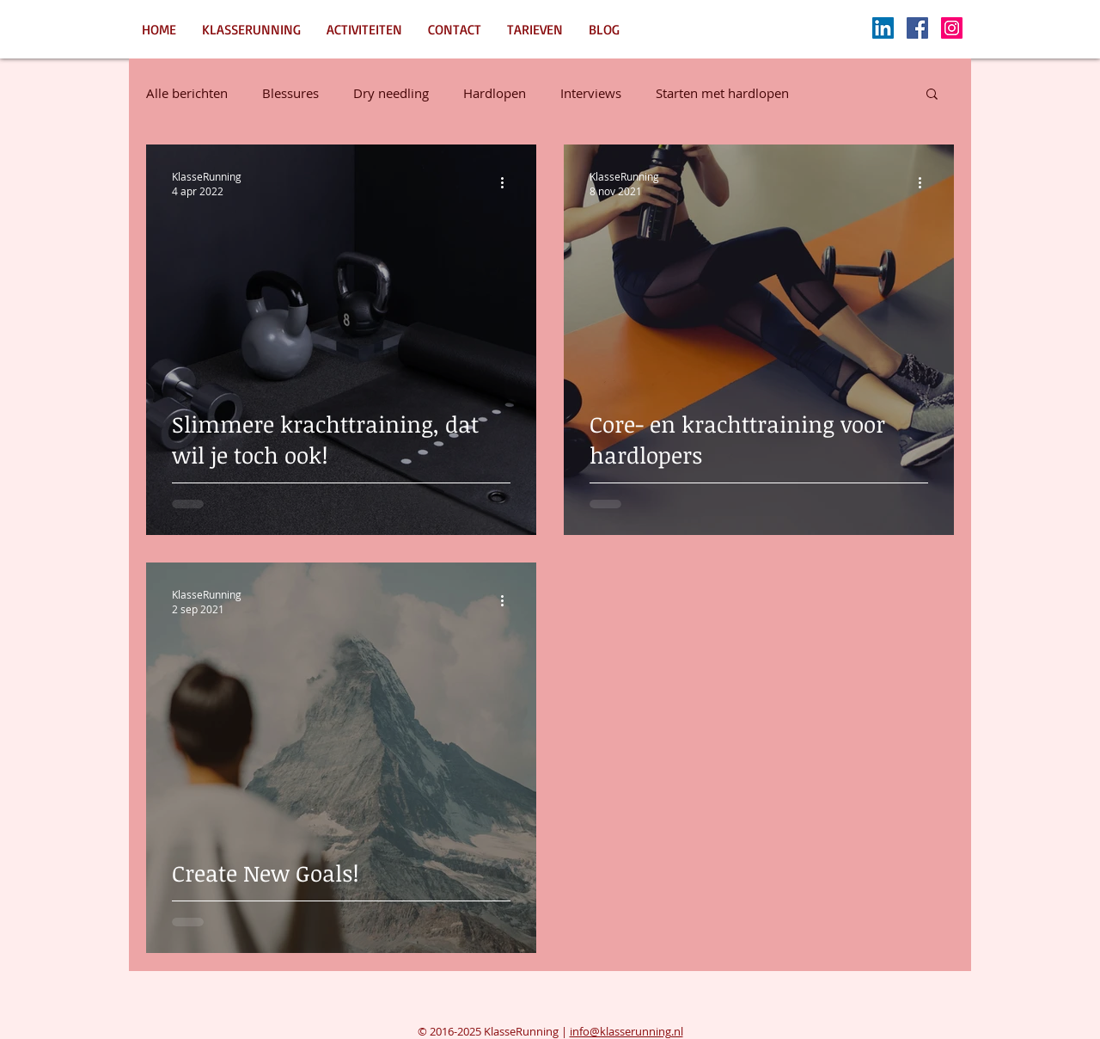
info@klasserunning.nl (626, 1031)
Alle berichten (187, 92)
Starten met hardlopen (722, 92)
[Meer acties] (508, 183)
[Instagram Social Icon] (951, 28)
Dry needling (391, 92)
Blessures (290, 92)
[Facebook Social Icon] (917, 28)
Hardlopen (494, 92)
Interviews (590, 92)
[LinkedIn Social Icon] (883, 28)
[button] (932, 95)
